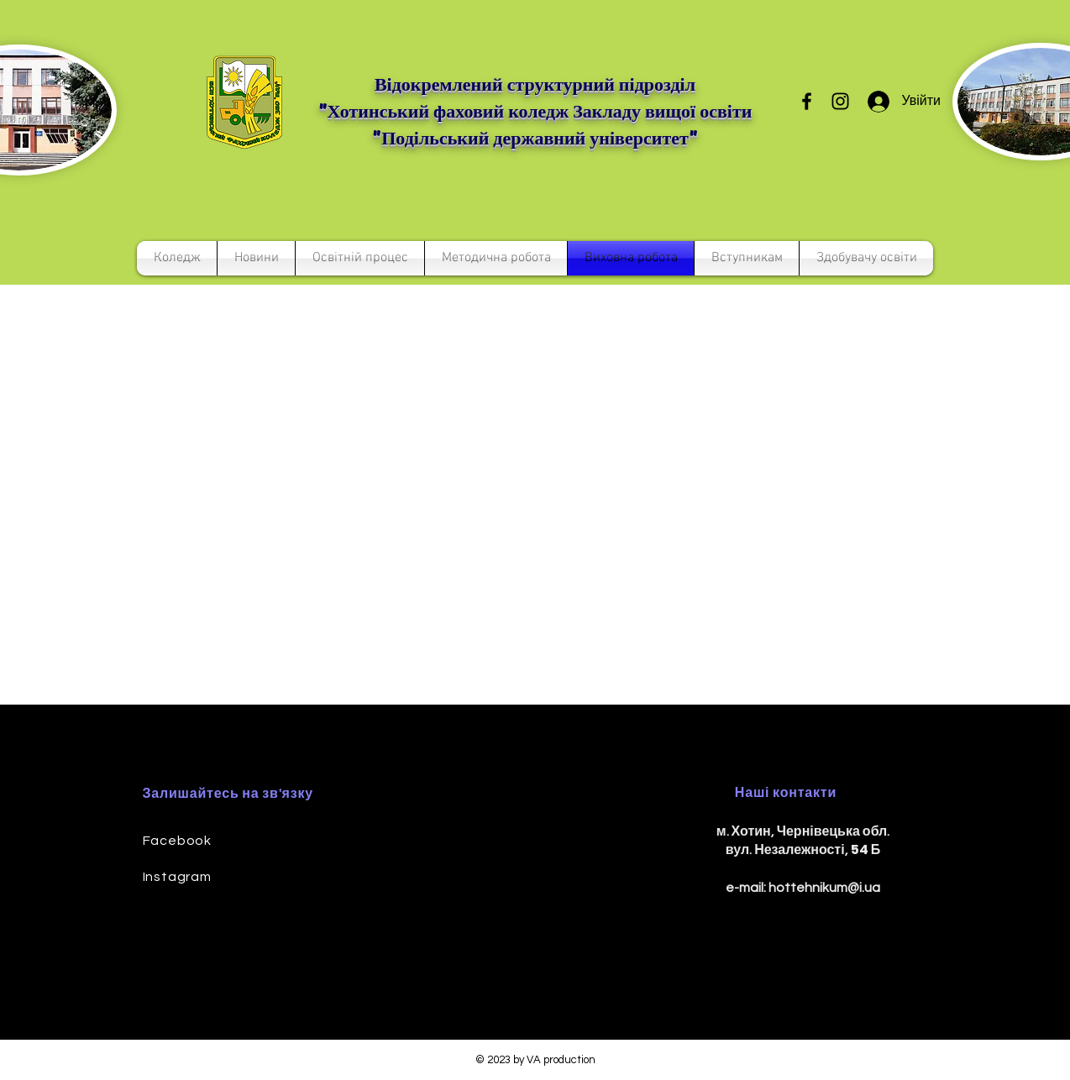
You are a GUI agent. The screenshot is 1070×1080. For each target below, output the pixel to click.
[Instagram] (840, 101)
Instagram (177, 876)
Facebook (177, 840)
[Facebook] (806, 101)
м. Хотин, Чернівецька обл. (803, 831)
